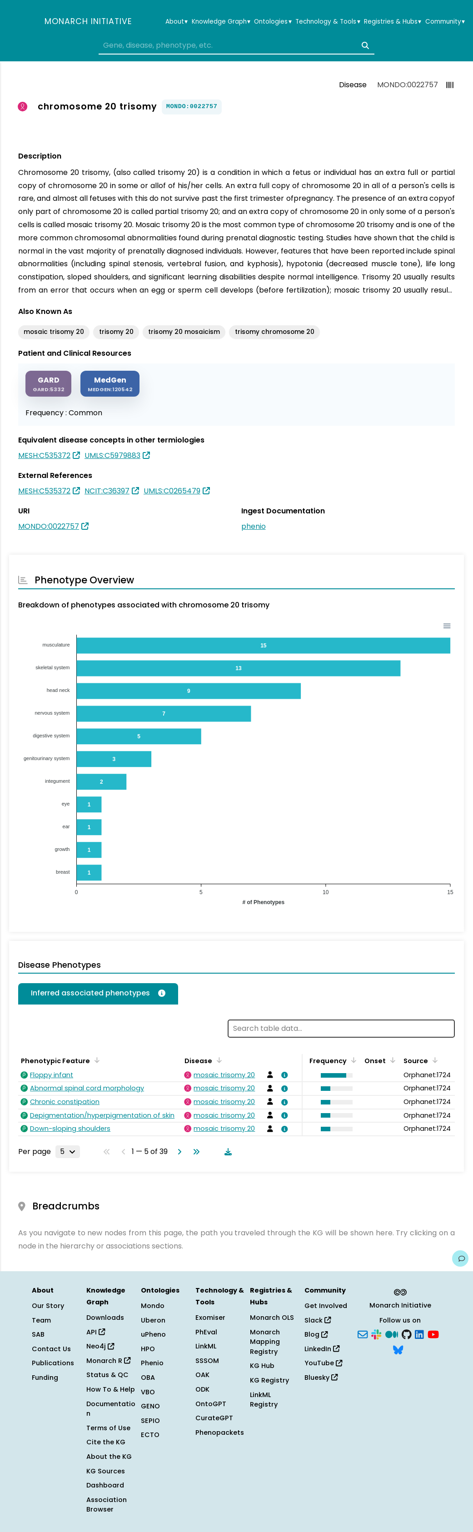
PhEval (206, 1332)
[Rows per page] (67, 1151)
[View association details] (283, 1074)
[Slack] (376, 1334)
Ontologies (272, 21)
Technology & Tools (327, 21)
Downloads (105, 1317)
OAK (202, 1374)
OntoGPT (210, 1403)
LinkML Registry (264, 1399)
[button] (334, 1075)
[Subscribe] (363, 1334)
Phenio (152, 1363)
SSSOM (207, 1360)
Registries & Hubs (392, 21)
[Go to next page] (177, 1152)
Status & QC (107, 1374)
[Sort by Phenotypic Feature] (95, 1059)
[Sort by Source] (433, 1059)
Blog (316, 1334)
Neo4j (100, 1346)
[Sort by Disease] (217, 1059)
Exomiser (210, 1317)
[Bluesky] (398, 1349)
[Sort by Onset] (391, 1059)
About (176, 21)
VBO (148, 1392)
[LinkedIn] (419, 1334)
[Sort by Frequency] (352, 1059)
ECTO (150, 1434)
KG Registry (269, 1380)
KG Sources (105, 1471)
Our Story (48, 1305)
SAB (38, 1334)
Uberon (153, 1320)
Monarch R (108, 1360)
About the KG (109, 1456)
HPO (148, 1348)
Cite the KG (105, 1442)
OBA (148, 1377)
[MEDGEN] (109, 384)
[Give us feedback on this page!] (460, 1258)
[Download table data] (226, 1152)
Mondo (152, 1305)
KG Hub (262, 1365)
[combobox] (236, 45)
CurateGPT (214, 1418)
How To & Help (110, 1389)
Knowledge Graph (221, 21)
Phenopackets (219, 1432)
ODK (202, 1389)
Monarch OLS (272, 1317)
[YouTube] (433, 1334)
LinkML (205, 1346)
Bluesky (321, 1377)
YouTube (323, 1363)
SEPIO (150, 1420)
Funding (45, 1377)
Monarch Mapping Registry (265, 1342)
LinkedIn (321, 1348)
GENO (150, 1406)
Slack (317, 1320)
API (95, 1332)
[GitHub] (407, 1334)
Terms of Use (108, 1428)
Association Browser (106, 1504)
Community (445, 21)
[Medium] (391, 1334)
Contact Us (51, 1348)
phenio (253, 526)
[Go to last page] (194, 1152)
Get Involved (325, 1305)
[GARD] (48, 384)
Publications (53, 1363)
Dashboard (105, 1485)
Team (41, 1320)
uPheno (153, 1334)
